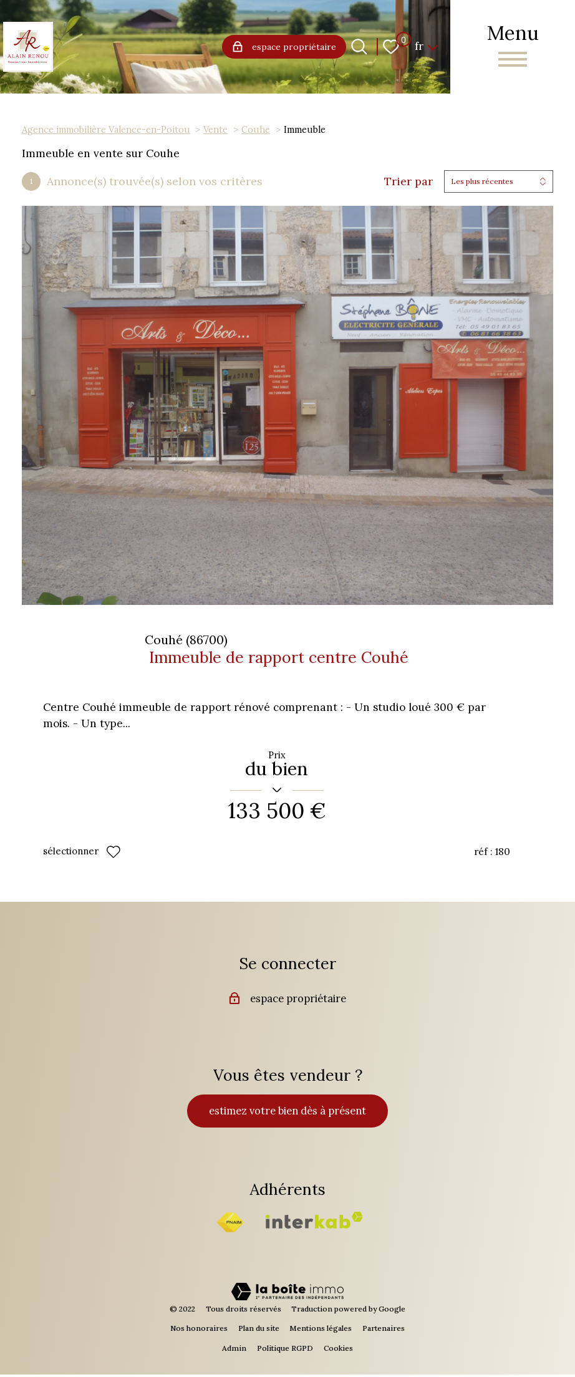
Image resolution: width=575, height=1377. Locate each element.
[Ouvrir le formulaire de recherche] (359, 47)
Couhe (255, 129)
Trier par (408, 181)
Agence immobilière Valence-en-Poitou (106, 129)
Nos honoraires (199, 1330)
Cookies (338, 1350)
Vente (215, 129)
